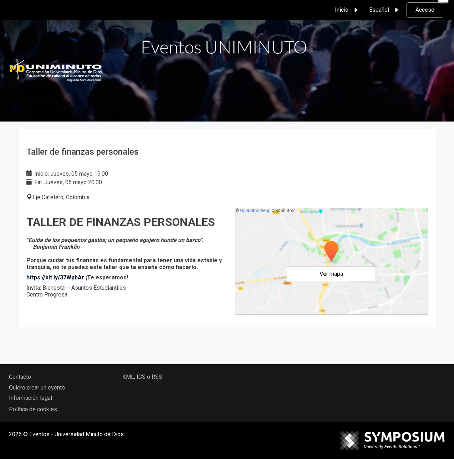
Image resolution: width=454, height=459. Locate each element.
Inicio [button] (347, 10)
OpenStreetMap (255, 210)
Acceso (424, 9)
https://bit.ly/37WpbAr (55, 277)
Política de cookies (33, 409)
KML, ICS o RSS (142, 376)
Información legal (30, 397)
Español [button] (385, 10)
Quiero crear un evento (37, 387)
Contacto (20, 376)
